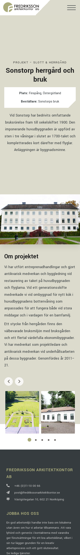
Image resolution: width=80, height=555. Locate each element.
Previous (8, 381)
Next (19, 381)
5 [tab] (55, 440)
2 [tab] (36, 440)
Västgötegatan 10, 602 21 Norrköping (35, 499)
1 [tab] (29, 440)
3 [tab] (42, 440)
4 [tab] (49, 440)
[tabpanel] (22, 412)
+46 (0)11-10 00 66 (23, 486)
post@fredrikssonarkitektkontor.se (33, 493)
